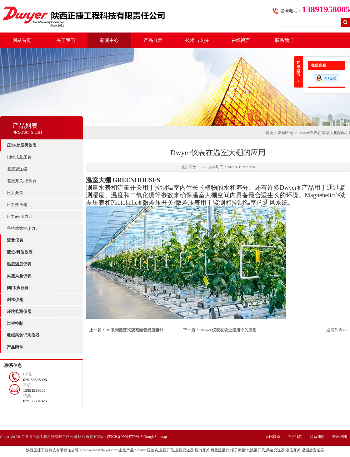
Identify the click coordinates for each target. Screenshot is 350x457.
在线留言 (240, 40)
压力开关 (15, 192)
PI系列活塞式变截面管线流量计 (135, 330)
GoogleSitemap (155, 436)
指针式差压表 (19, 157)
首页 (269, 132)
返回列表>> (336, 330)
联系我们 (284, 40)
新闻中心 (109, 40)
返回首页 (272, 436)
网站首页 (21, 40)
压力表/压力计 (19, 216)
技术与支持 (197, 40)
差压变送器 (17, 169)
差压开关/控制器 (22, 180)
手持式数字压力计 (23, 228)
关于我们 (65, 40)
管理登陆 (339, 436)
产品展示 (153, 40)
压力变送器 (17, 204)
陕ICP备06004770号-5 (124, 436)
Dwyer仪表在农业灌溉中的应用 (228, 330)
